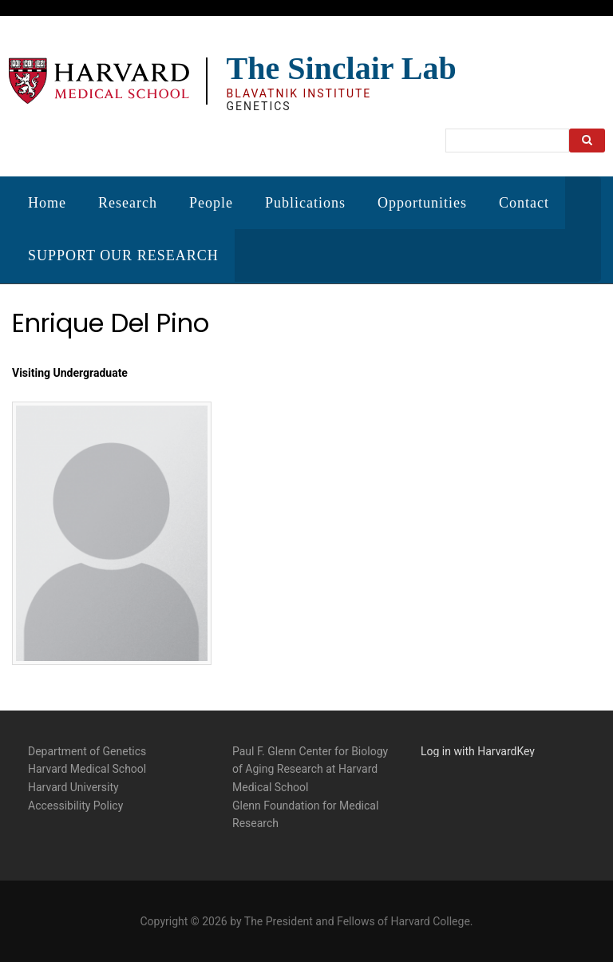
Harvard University (73, 785)
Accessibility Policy (75, 803)
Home (47, 203)
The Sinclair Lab (341, 68)
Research (127, 203)
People (211, 203)
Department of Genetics (87, 748)
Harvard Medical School (87, 767)
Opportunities (422, 203)
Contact (524, 203)
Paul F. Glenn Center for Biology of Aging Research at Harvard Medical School (310, 766)
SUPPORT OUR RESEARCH (123, 255)
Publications (305, 203)
